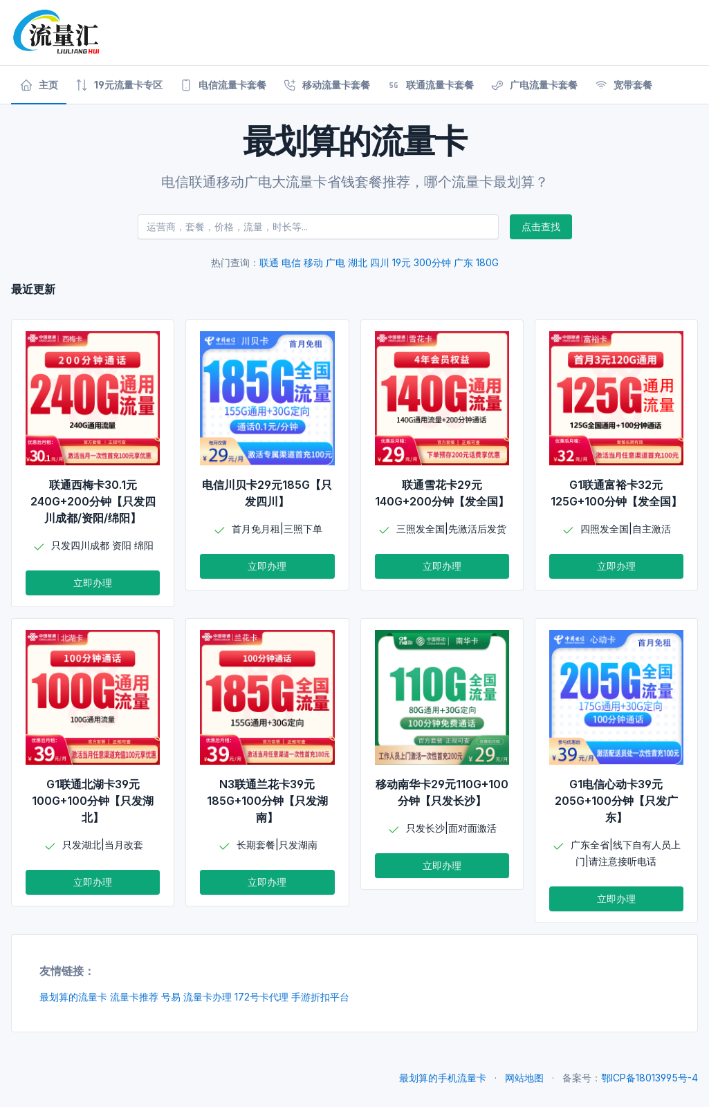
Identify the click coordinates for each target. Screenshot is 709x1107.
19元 (401, 262)
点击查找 (541, 226)
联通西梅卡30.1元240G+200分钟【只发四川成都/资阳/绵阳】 (93, 501)
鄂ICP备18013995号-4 (649, 1077)
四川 (379, 262)
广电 (335, 262)
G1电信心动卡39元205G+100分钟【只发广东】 (616, 800)
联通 (269, 262)
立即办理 (92, 582)
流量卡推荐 (134, 997)
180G (487, 262)
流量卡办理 (207, 997)
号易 (171, 997)
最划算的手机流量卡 (442, 1077)
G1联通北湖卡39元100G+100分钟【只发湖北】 (93, 800)
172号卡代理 (261, 997)
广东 (463, 262)
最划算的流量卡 (73, 997)
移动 (313, 262)
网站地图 (524, 1077)
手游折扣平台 (320, 997)
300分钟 (432, 262)
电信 (291, 262)
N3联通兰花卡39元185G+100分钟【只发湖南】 (267, 800)
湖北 (357, 262)
